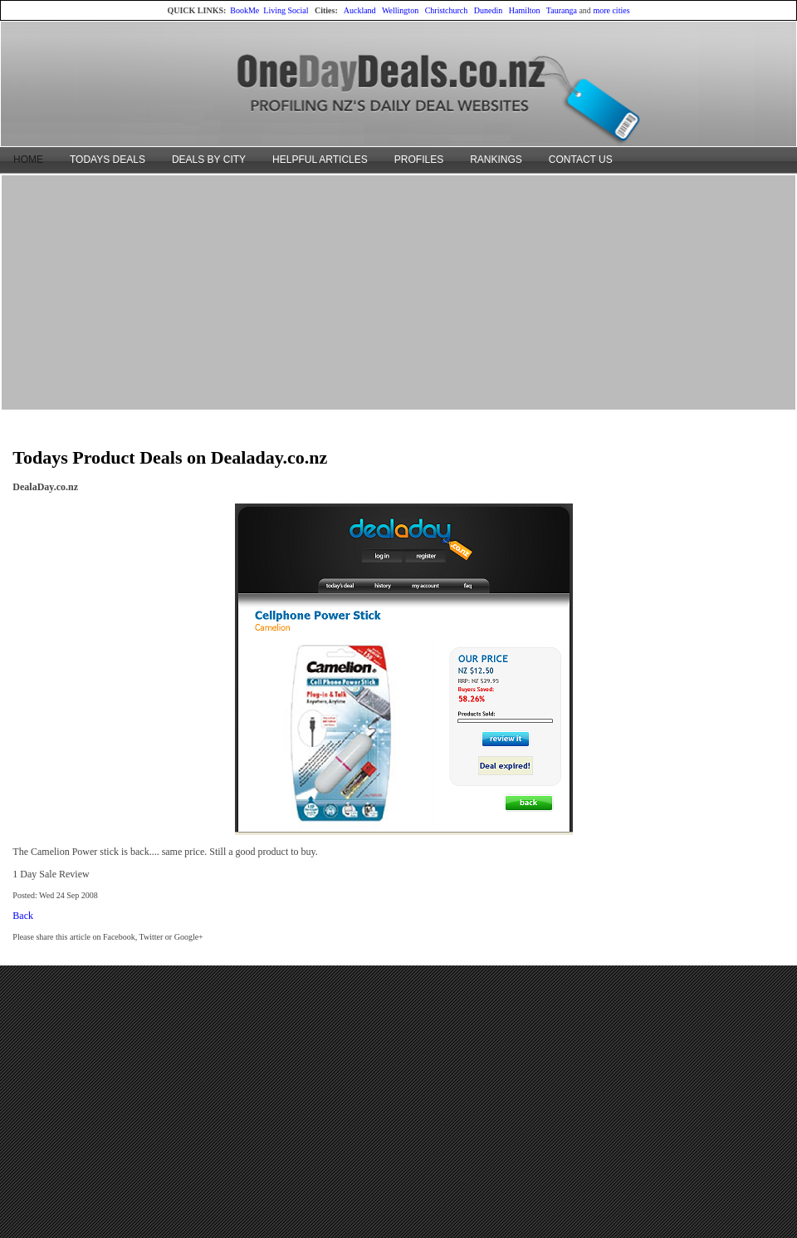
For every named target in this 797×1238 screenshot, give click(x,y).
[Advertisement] (399, 291)
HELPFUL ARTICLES (320, 159)
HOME (28, 159)
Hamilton (524, 10)
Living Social (285, 10)
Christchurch (446, 10)
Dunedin (488, 10)
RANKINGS (496, 159)
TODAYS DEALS (107, 159)
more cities (611, 10)
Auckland (360, 10)
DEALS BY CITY (209, 159)
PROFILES (418, 159)
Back (22, 915)
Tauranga (561, 10)
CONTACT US (581, 159)
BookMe (244, 10)
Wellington (400, 10)
